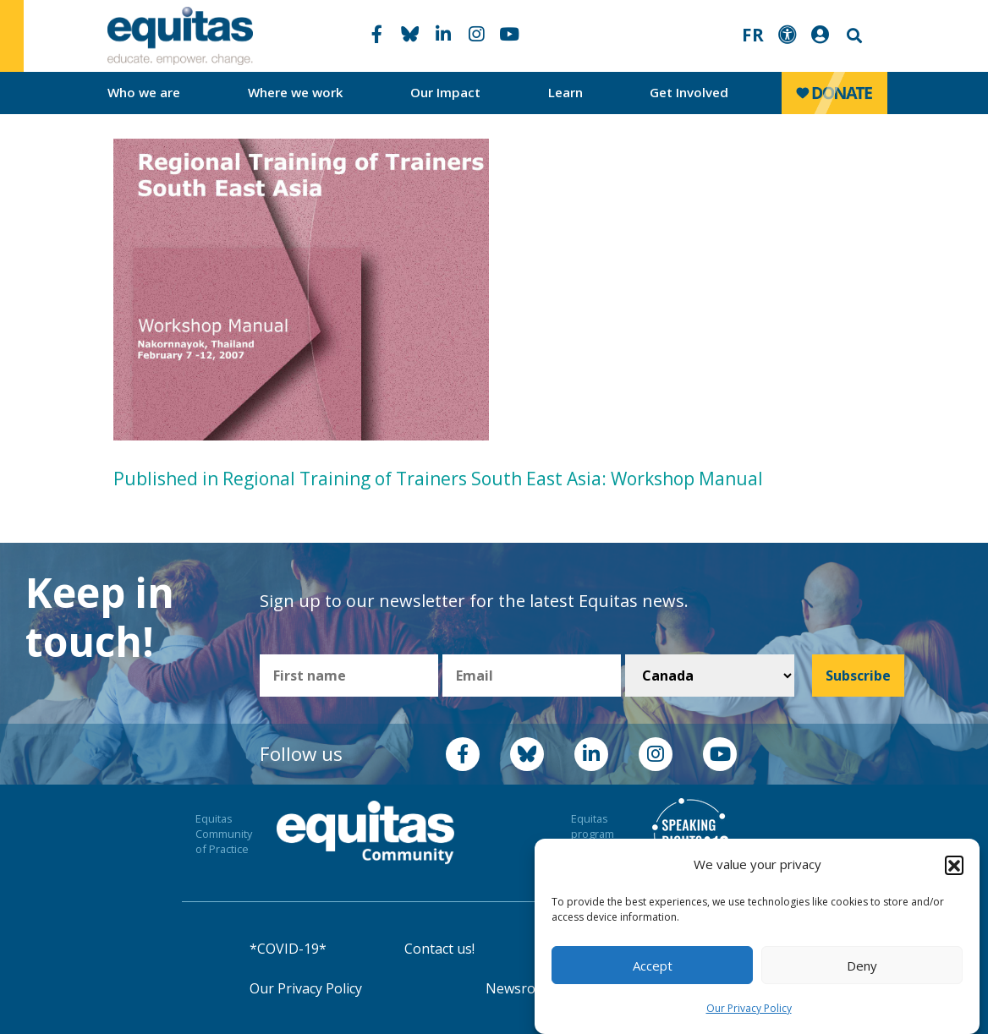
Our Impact (445, 92)
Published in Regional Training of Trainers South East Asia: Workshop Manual (438, 478)
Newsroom (521, 988)
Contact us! (439, 948)
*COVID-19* (288, 948)
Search (852, 36)
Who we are (143, 92)
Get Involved (689, 92)
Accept (652, 965)
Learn (565, 92)
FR (753, 35)
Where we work (295, 92)
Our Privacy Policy (749, 1008)
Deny (862, 965)
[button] (954, 864)
